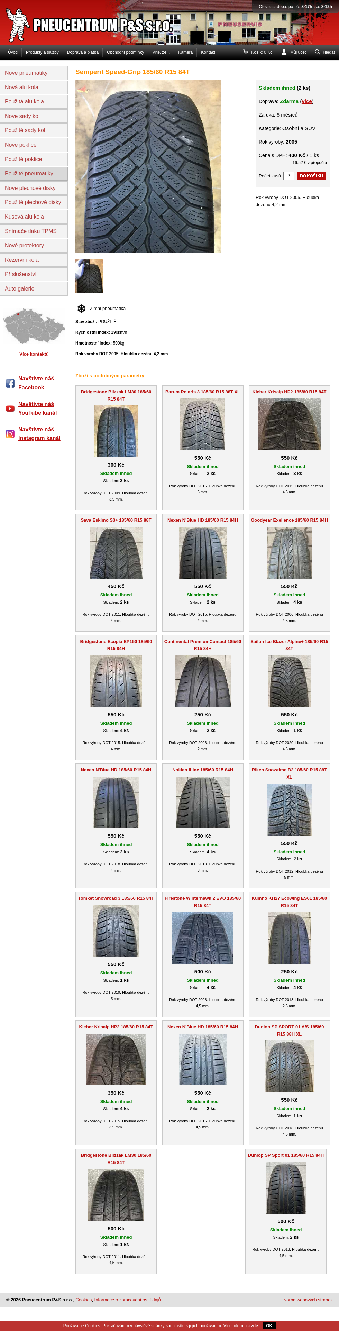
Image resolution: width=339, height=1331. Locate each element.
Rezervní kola (22, 260)
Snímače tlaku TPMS (31, 231)
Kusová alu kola (24, 217)
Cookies (83, 1299)
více (307, 101)
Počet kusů (270, 175)
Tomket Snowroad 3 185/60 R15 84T (116, 898)
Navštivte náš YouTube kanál (37, 408)
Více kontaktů (34, 354)
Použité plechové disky (33, 202)
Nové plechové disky (30, 188)
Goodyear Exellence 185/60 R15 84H (289, 520)
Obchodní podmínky (125, 52)
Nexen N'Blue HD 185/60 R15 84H (202, 520)
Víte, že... (161, 52)
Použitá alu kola (24, 101)
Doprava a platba (83, 52)
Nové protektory (24, 245)
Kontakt (208, 52)
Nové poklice (21, 145)
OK (269, 1325)
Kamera (185, 52)
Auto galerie (19, 289)
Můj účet (298, 52)
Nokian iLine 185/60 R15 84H (202, 769)
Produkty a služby (42, 52)
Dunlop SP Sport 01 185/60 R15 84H (286, 1155)
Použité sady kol (25, 130)
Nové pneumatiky (26, 73)
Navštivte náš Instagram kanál (39, 433)
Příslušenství (21, 274)
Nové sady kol (22, 116)
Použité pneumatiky (29, 173)
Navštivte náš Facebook (36, 383)
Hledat (329, 52)
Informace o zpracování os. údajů (127, 1299)
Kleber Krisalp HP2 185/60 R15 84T (290, 391)
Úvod (13, 52)
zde (254, 1325)
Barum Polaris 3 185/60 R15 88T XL (202, 391)
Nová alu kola (21, 87)
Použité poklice (23, 159)
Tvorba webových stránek (307, 1299)
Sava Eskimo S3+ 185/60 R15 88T (116, 520)
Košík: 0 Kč (261, 52)
